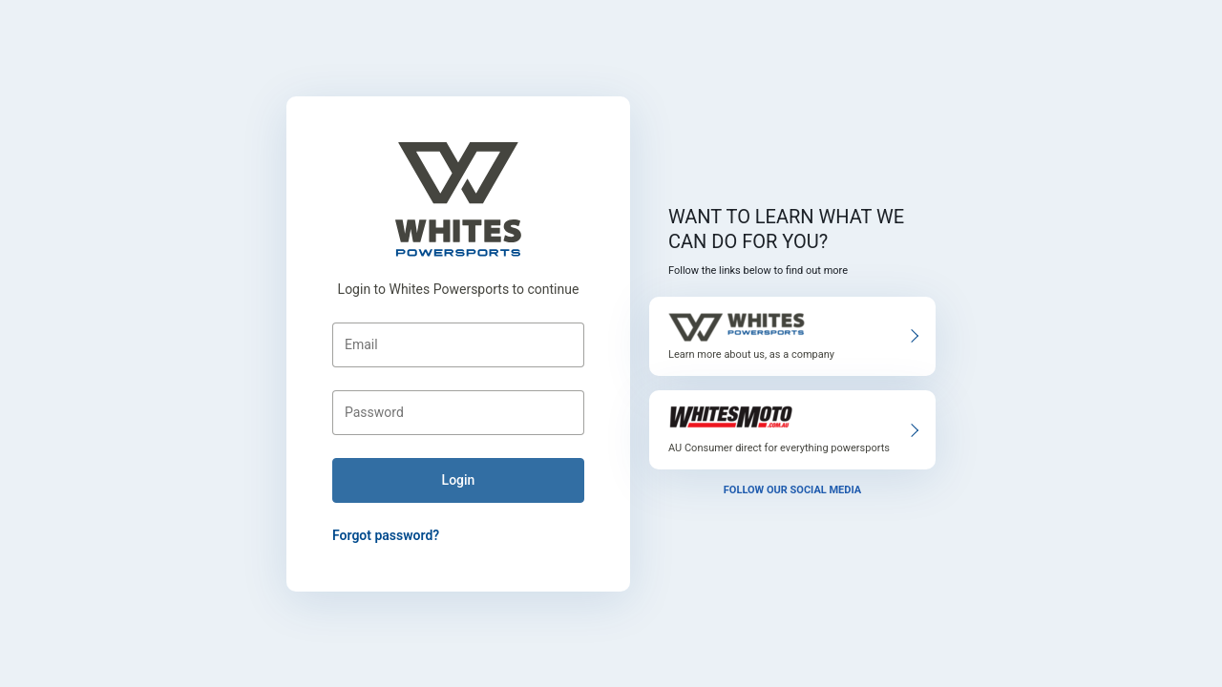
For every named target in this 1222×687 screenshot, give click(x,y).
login (458, 480)
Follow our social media (792, 490)
